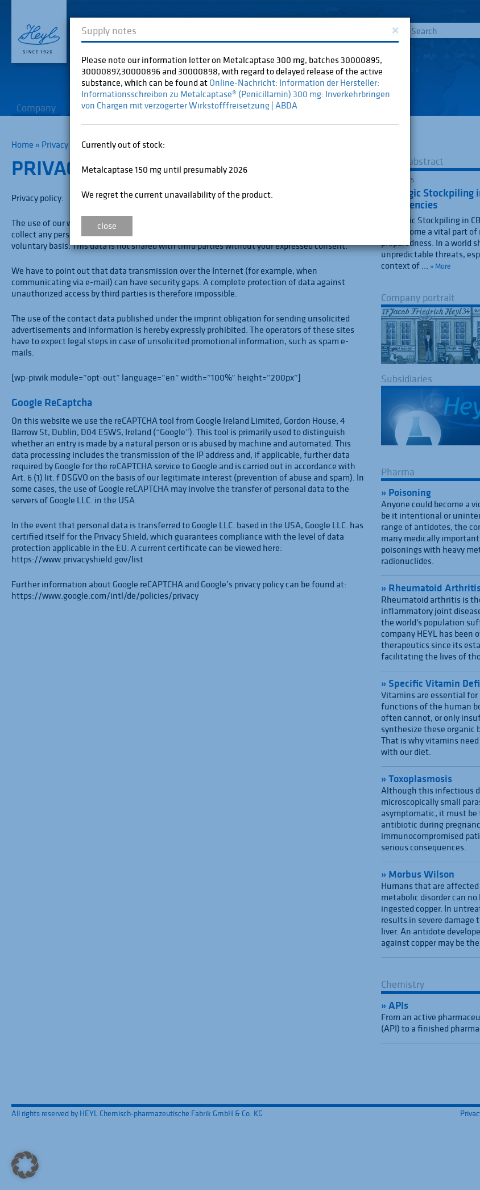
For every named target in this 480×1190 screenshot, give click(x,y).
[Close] (395, 29)
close (107, 225)
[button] (25, 1165)
